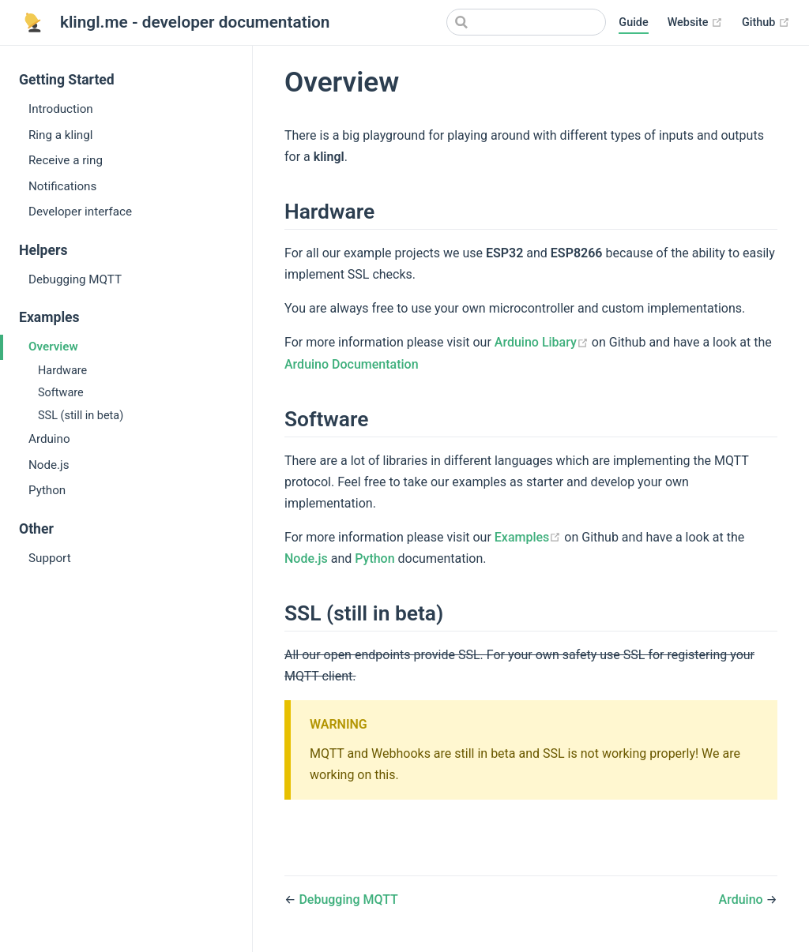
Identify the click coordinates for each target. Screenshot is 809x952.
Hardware (62, 370)
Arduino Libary (543, 342)
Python (47, 490)
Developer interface (80, 211)
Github (766, 23)
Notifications (62, 186)
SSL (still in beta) (80, 415)
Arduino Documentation (351, 364)
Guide (633, 22)
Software (61, 392)
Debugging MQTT (75, 279)
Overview (53, 346)
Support (49, 558)
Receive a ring (65, 160)
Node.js (49, 465)
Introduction (60, 109)
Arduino (49, 439)
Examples (530, 537)
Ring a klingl (60, 135)
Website (695, 23)
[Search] (526, 22)
